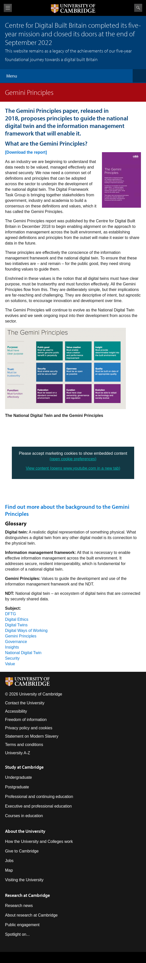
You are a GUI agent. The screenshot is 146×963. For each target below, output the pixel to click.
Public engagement (22, 925)
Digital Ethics (16, 619)
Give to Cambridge (22, 851)
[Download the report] (26, 152)
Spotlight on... (17, 934)
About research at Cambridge (31, 915)
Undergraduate (18, 777)
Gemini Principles (20, 636)
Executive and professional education (38, 806)
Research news (19, 905)
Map (9, 870)
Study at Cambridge (24, 767)
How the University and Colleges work (39, 841)
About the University (25, 831)
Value (10, 664)
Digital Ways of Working (26, 630)
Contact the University (25, 703)
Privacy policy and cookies (28, 728)
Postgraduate (17, 787)
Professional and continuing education (39, 796)
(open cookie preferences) (73, 459)
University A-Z (17, 753)
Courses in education (24, 816)
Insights (12, 647)
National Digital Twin (23, 653)
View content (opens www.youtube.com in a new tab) (73, 468)
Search (138, 8)
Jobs (9, 861)
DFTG (10, 614)
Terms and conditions (24, 744)
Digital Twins (16, 625)
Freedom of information (26, 719)
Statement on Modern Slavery (31, 736)
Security (12, 658)
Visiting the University (24, 880)
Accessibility (16, 711)
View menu (8, 8)
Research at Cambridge (27, 895)
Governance (16, 641)
